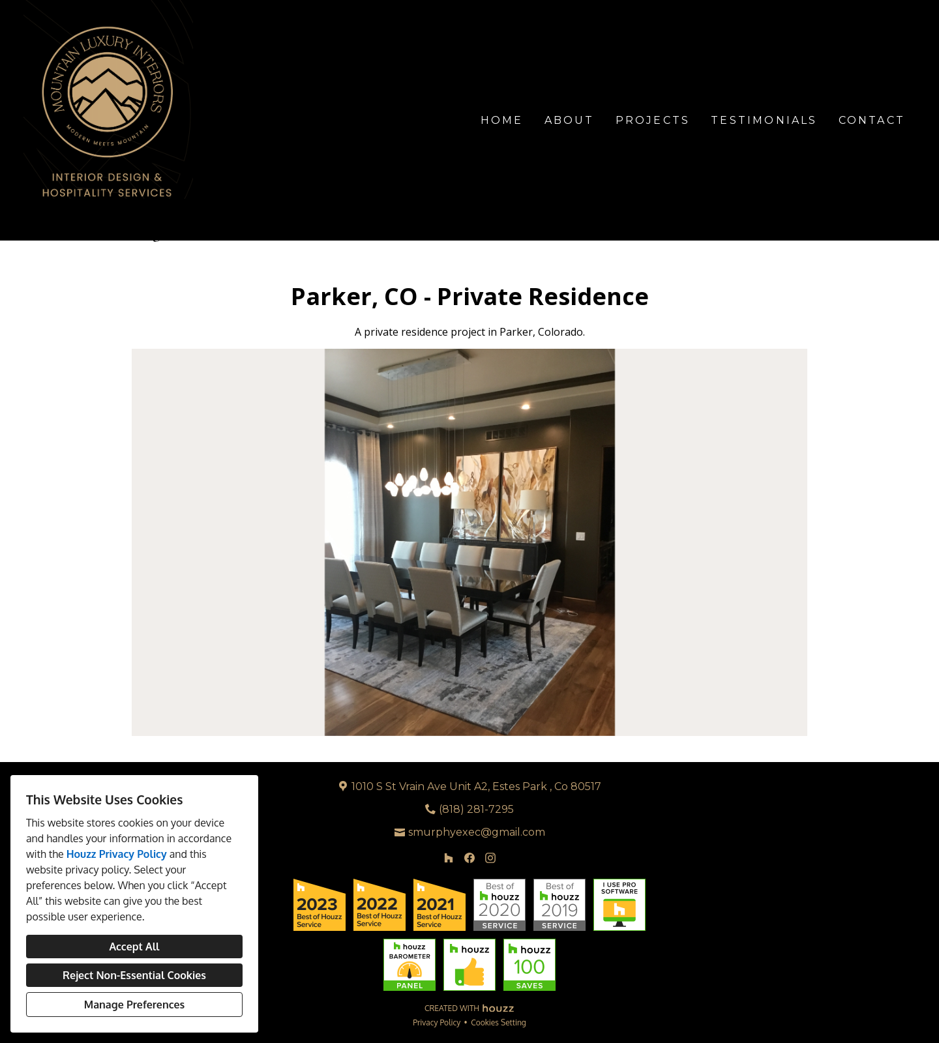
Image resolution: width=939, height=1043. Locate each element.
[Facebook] (469, 857)
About (569, 120)
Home (502, 120)
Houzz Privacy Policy (117, 853)
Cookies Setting (498, 1022)
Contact (872, 120)
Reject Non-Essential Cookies (134, 975)
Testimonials (764, 120)
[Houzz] (448, 857)
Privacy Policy (436, 1022)
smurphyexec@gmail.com (476, 832)
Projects (653, 120)
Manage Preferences (134, 1004)
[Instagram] (490, 857)
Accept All (134, 946)
